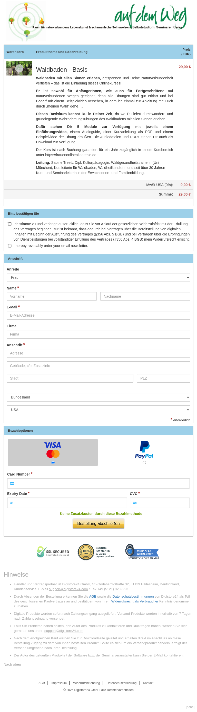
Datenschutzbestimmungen (133, 596)
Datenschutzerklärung (121, 683)
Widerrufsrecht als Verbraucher (134, 601)
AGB (92, 596)
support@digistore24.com (68, 589)
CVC (133, 494)
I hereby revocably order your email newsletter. (51, 246)
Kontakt (148, 683)
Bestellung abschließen (98, 523)
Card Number (18, 474)
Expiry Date (17, 494)
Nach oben (12, 664)
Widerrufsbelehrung (86, 683)
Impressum (59, 683)
